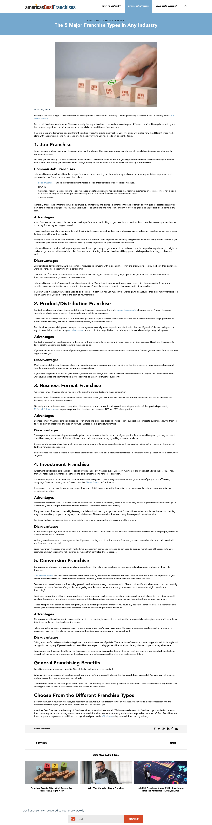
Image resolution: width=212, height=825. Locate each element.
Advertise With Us (166, 6)
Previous (40, 743)
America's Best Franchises (50, 6)
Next (174, 743)
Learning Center (138, 6)
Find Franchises (111, 6)
